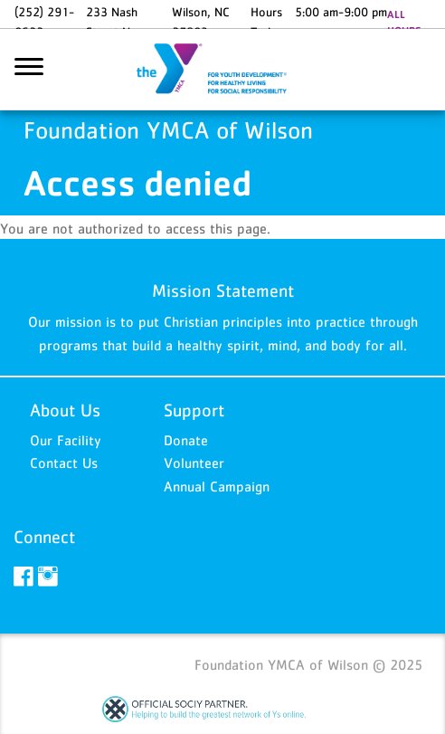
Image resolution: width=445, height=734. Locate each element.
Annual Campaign (217, 486)
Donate (186, 440)
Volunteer (194, 462)
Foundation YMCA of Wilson (222, 70)
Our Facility (65, 440)
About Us (65, 410)
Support (194, 410)
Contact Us (64, 462)
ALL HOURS (404, 22)
